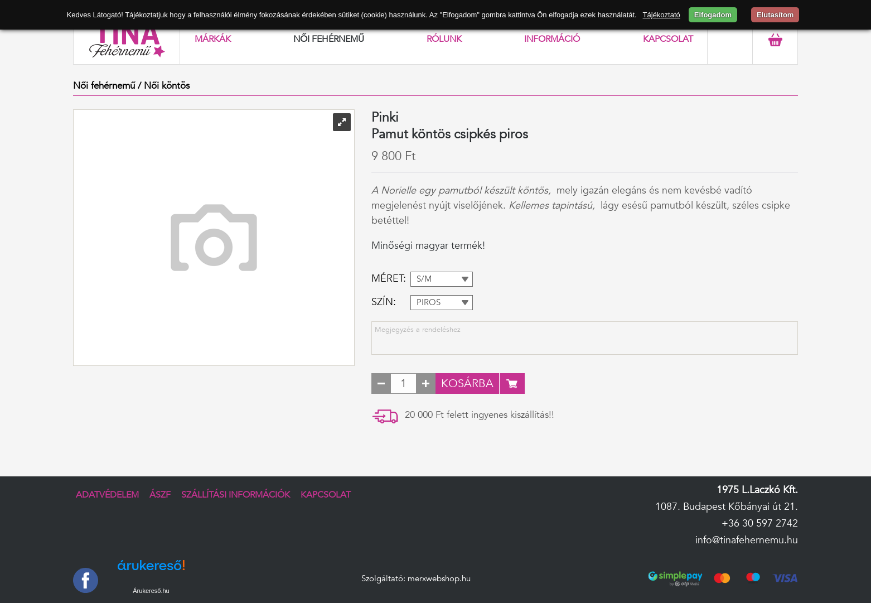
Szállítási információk (235, 495)
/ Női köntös (164, 85)
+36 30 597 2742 (760, 523)
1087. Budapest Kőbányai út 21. (726, 507)
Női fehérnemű (328, 39)
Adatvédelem (107, 495)
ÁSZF (160, 495)
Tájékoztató (661, 15)
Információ (552, 39)
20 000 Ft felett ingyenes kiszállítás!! (479, 414)
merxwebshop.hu (439, 579)
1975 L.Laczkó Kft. (757, 490)
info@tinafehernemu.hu (746, 540)
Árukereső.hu (151, 590)
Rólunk (444, 39)
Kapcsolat (668, 39)
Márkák (213, 39)
